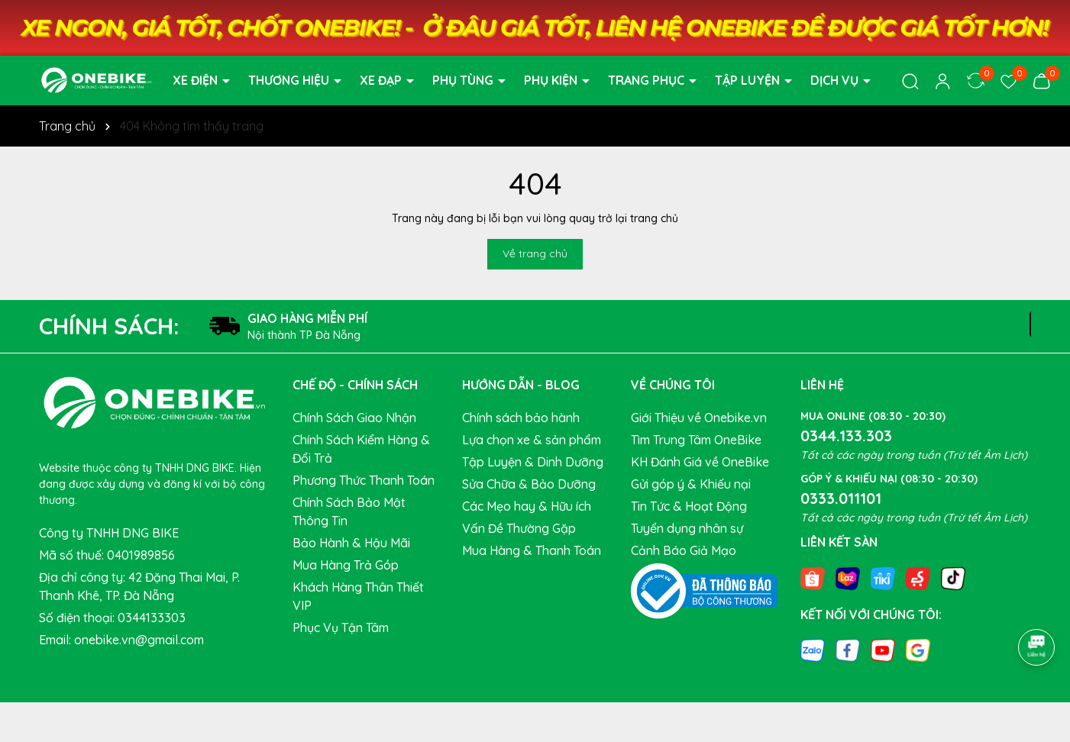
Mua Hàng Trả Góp (346, 565)
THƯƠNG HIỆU (290, 80)
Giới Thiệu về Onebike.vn (699, 417)
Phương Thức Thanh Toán (364, 480)
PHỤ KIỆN (552, 80)
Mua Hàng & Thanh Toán (531, 550)
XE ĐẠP (382, 80)
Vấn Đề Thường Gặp (519, 528)
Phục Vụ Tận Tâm (341, 627)
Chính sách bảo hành (521, 417)
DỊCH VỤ (835, 80)
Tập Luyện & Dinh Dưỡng (532, 461)
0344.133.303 (846, 435)
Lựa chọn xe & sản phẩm (531, 439)
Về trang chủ (535, 253)
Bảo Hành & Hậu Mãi (351, 542)
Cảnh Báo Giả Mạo (683, 550)
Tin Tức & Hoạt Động (689, 506)
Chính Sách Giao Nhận (354, 417)
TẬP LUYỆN (749, 80)
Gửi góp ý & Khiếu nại (691, 484)
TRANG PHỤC (647, 80)
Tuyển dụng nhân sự (687, 528)
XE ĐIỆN (197, 80)
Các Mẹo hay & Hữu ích (526, 506)
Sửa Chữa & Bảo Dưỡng (529, 484)
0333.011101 (840, 498)
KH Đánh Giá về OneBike (700, 461)
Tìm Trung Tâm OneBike (696, 439)
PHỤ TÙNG (464, 80)
